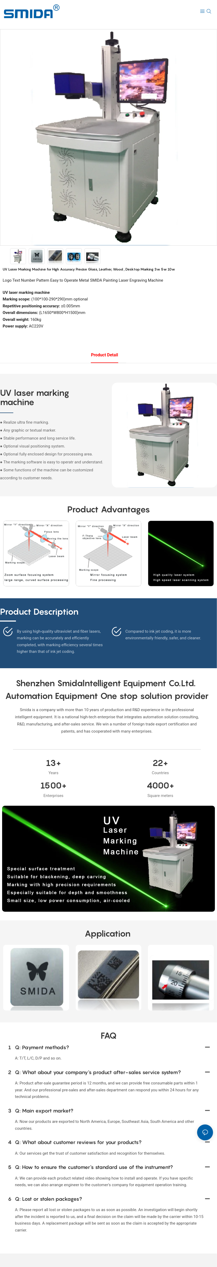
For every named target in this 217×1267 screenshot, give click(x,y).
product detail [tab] (104, 354)
